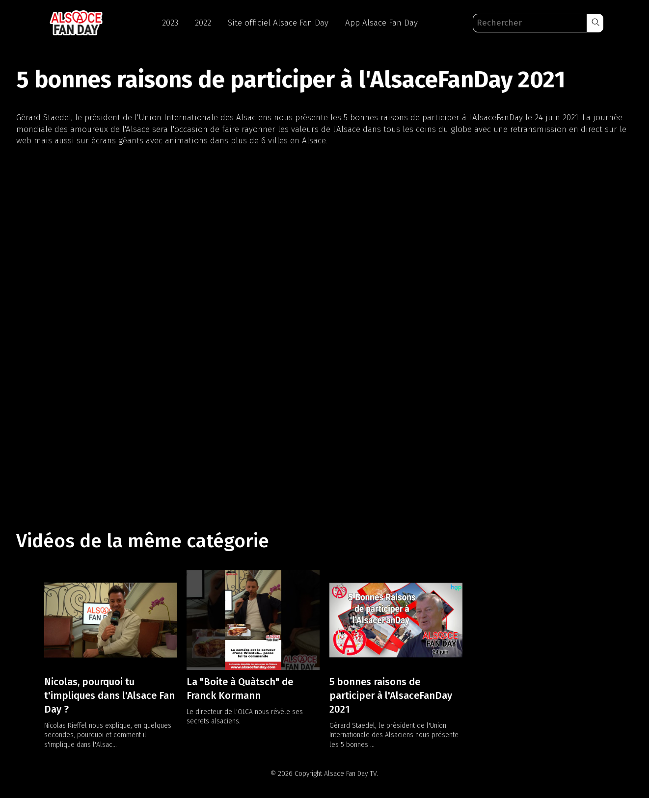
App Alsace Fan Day (381, 23)
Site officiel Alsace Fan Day (278, 23)
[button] (595, 23)
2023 (170, 23)
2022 (203, 23)
